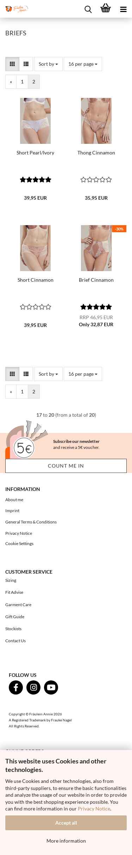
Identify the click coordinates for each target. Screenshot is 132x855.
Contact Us (15, 640)
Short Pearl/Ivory (35, 153)
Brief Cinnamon (96, 280)
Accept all (66, 823)
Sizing (10, 580)
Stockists (13, 628)
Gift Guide (14, 616)
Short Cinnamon (36, 280)
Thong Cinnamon (96, 153)
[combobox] (48, 64)
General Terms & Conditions (31, 522)
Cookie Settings (19, 543)
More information (66, 841)
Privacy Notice (94, 809)
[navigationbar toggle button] (123, 9)
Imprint (12, 510)
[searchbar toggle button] (88, 9)
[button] (12, 64)
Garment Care (18, 604)
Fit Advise (14, 592)
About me (14, 499)
